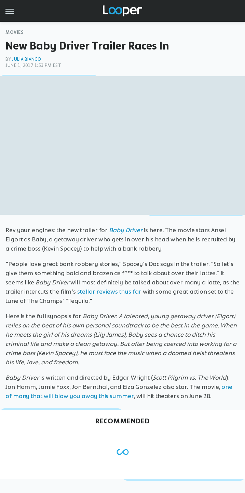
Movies (14, 32)
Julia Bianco (26, 59)
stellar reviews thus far (109, 291)
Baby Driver (125, 230)
